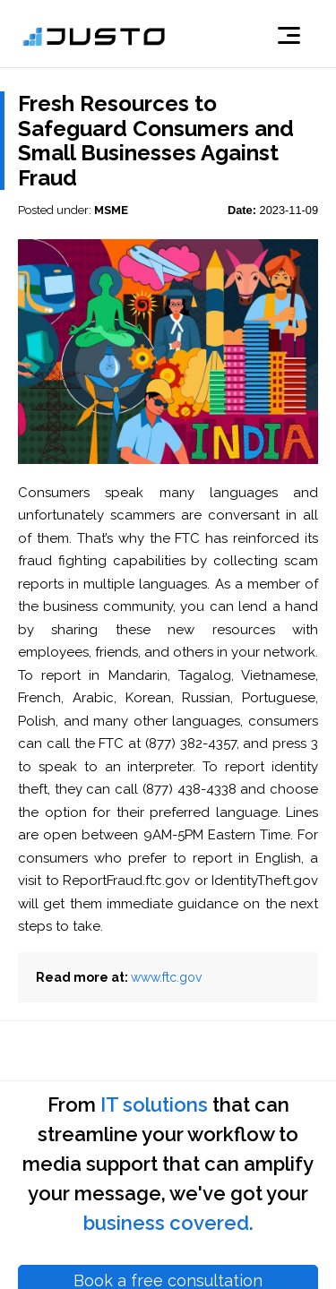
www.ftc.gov (166, 977)
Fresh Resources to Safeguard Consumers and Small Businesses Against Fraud (156, 140)
